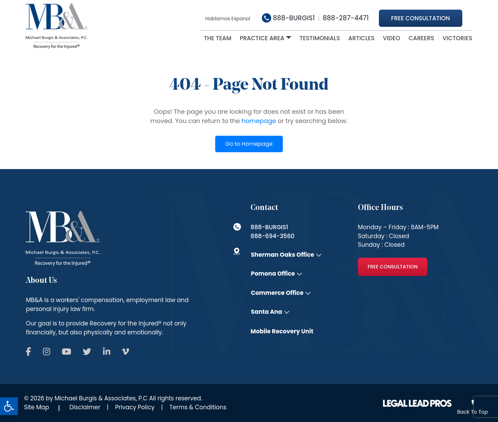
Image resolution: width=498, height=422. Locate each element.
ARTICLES (361, 38)
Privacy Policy (135, 407)
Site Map (36, 407)
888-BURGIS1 (288, 18)
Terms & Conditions (198, 407)
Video (392, 38)
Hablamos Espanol (227, 18)
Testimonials (320, 38)
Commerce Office (277, 293)
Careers (421, 38)
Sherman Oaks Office (282, 255)
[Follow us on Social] (28, 352)
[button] (9, 406)
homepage (259, 120)
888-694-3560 (272, 236)
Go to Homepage (249, 144)
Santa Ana (266, 312)
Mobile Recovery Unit (282, 331)
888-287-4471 (346, 18)
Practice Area (262, 38)
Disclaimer (84, 407)
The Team (217, 38)
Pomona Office (273, 273)
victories (457, 38)
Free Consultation (420, 18)
